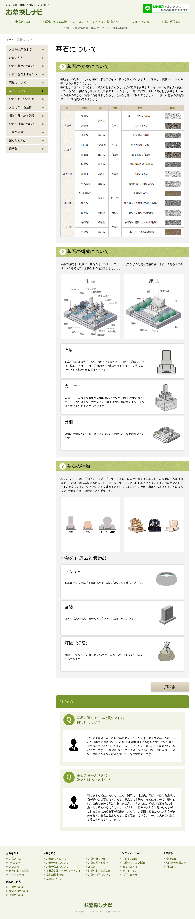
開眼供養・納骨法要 (26, 115)
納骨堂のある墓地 (55, 21)
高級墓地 (12, 866)
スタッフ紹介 (140, 21)
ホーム (10, 39)
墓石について (26, 91)
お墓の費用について (26, 66)
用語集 (26, 149)
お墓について (15, 887)
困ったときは (26, 140)
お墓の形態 (26, 58)
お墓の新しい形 (95, 858)
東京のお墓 (22, 21)
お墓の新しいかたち (26, 99)
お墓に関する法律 (26, 107)
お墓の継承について (26, 124)
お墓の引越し (26, 132)
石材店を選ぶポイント (26, 74)
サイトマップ (128, 870)
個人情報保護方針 (174, 862)
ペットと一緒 (15, 874)
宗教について (26, 82)
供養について (15, 895)
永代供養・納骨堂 (17, 870)
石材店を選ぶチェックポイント (62, 870)
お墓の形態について (56, 862)
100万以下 (13, 862)
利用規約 (169, 866)
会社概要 (169, 858)
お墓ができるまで (54, 858)
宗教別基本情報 (53, 874)
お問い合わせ (128, 874)
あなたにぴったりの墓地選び (99, 21)
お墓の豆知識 (171, 21)
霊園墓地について (17, 891)
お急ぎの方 (14, 858)
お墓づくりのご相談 (132, 862)
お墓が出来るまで (26, 49)
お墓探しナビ (24, 12)
